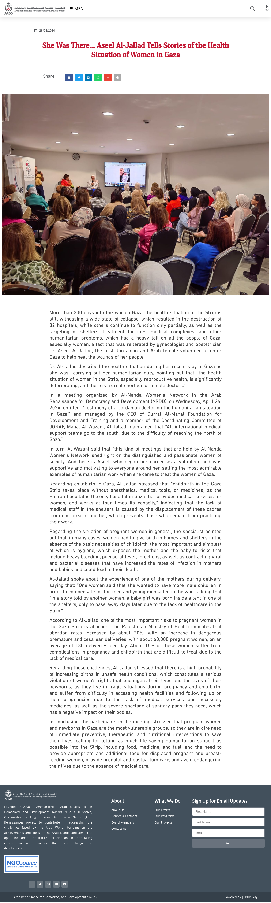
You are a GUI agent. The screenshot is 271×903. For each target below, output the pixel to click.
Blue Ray (251, 898)
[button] (69, 77)
